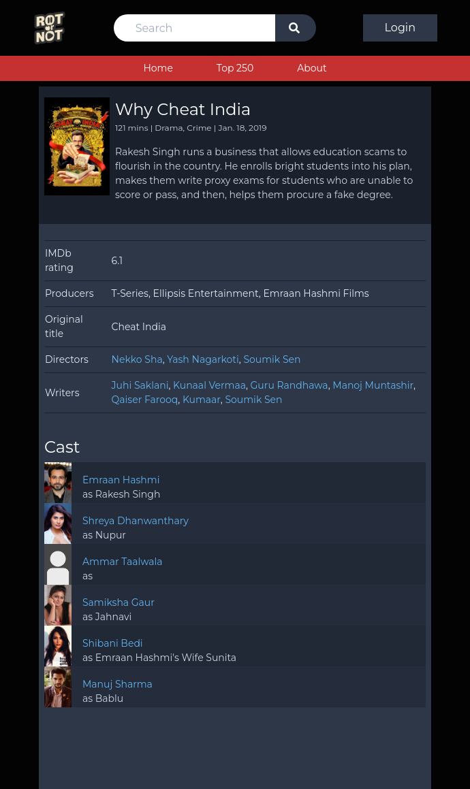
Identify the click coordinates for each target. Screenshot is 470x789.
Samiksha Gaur (118, 602)
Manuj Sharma (117, 684)
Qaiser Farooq (145, 399)
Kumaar (202, 399)
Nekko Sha (137, 359)
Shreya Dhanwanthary (135, 521)
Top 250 (235, 68)
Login (400, 27)
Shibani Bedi (112, 643)
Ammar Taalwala (122, 561)
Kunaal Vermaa (209, 385)
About (311, 68)
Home (157, 68)
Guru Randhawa (289, 385)
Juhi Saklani (140, 385)
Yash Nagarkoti (203, 359)
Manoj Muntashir (372, 385)
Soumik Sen (271, 359)
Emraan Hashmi (120, 480)
